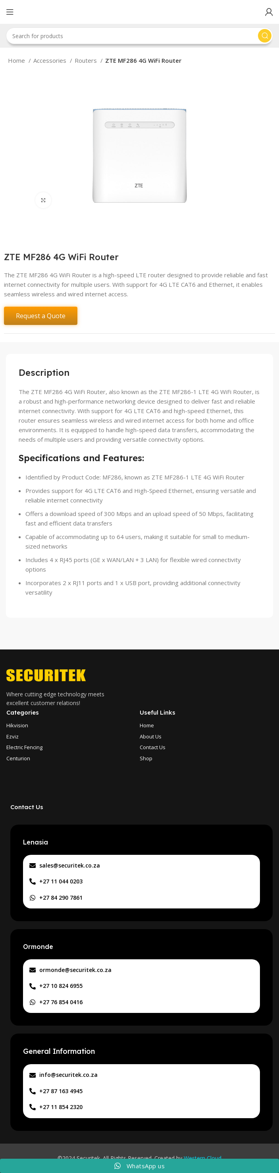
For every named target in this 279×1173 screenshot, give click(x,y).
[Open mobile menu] (10, 12)
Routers (86, 60)
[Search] (139, 35)
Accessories (50, 60)
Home (17, 60)
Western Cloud (202, 1158)
